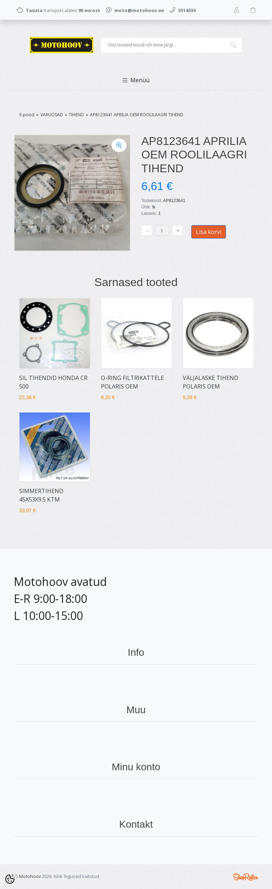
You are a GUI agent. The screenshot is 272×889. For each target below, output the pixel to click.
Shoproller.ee (245, 876)
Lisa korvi (208, 232)
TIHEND (76, 115)
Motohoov (30, 876)
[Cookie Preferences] (10, 879)
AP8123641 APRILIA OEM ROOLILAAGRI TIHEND (136, 115)
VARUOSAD (51, 115)
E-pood (26, 115)
